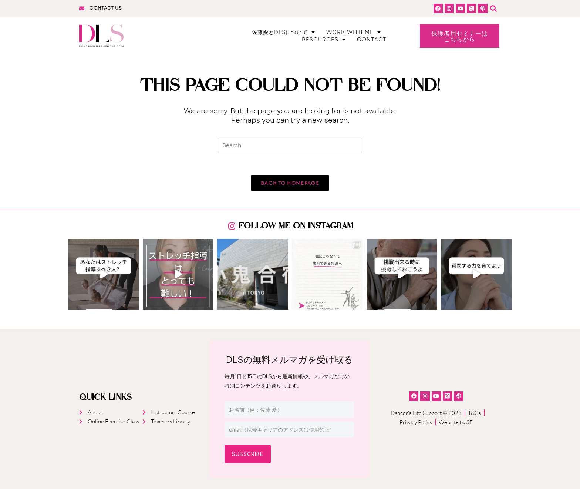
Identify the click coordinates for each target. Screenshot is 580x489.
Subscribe (247, 454)
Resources (324, 39)
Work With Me (353, 32)
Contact (372, 39)
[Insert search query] (290, 145)
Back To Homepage (290, 183)
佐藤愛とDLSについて (283, 32)
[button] (494, 8)
